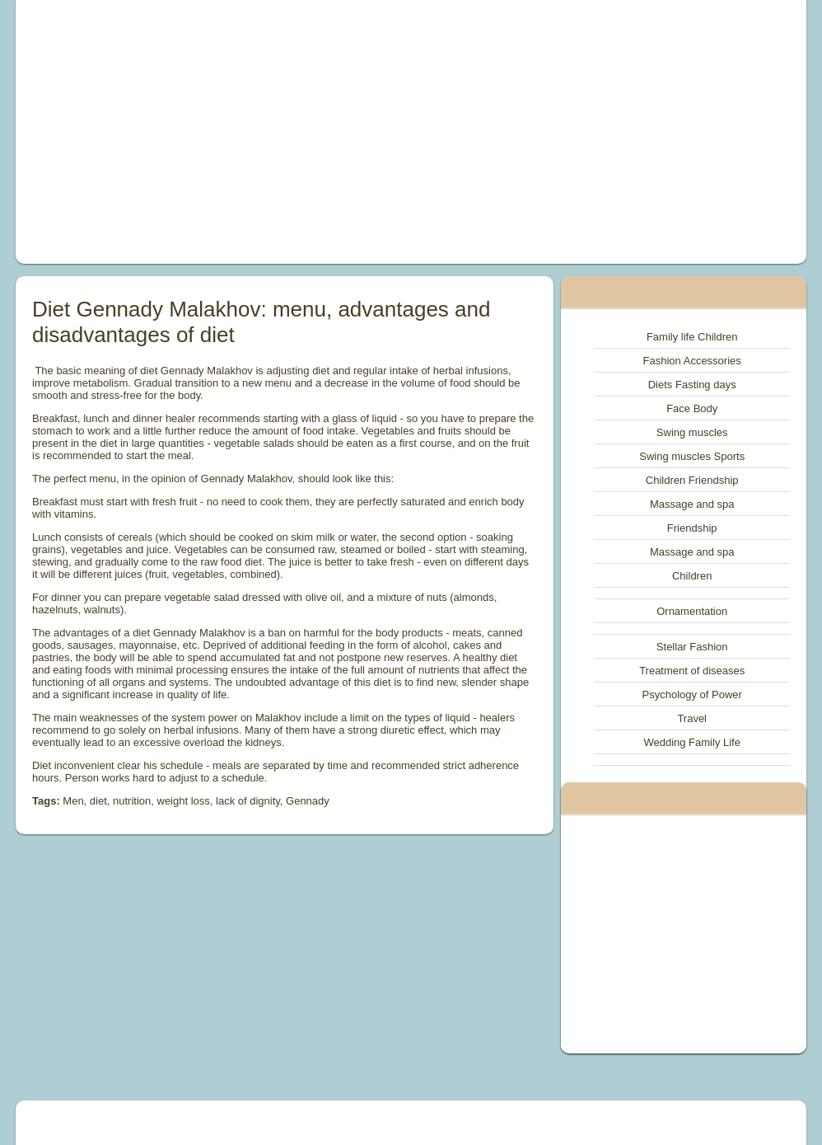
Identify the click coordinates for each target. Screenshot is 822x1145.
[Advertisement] (259, 131)
